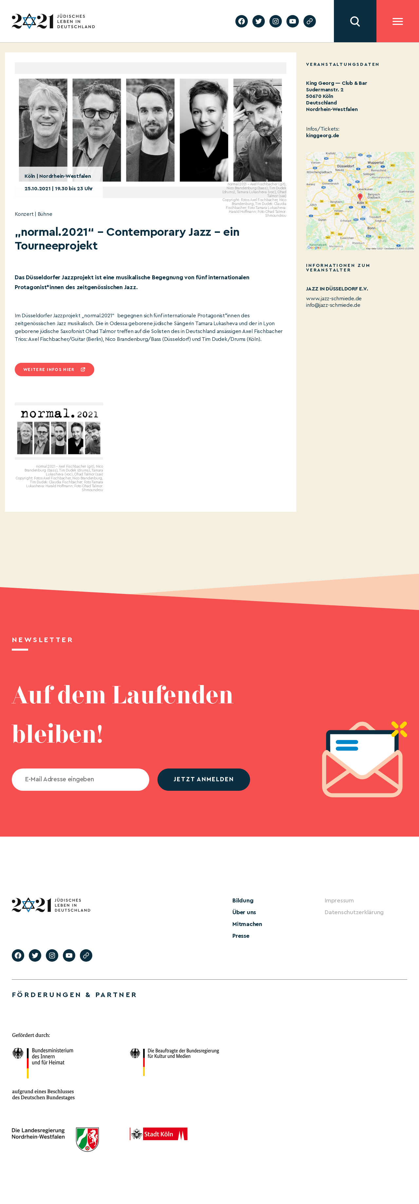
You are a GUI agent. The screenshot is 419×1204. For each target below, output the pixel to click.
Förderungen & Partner (74, 994)
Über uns (244, 912)
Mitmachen (247, 924)
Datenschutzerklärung (354, 912)
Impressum (339, 900)
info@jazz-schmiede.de (333, 305)
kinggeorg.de (322, 135)
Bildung (242, 900)
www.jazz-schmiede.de (334, 298)
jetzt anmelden (203, 779)
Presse (240, 936)
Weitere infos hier (48, 369)
